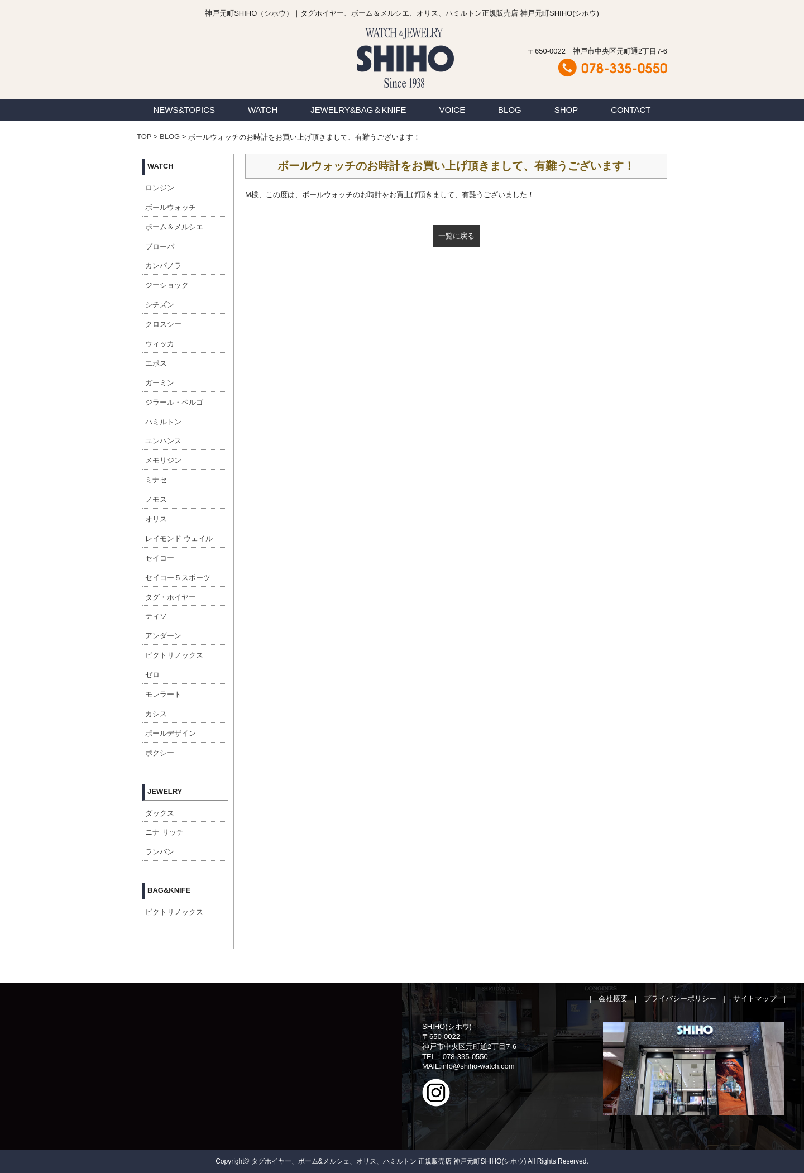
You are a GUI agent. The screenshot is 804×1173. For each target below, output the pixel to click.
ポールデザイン (170, 733)
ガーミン (159, 383)
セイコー (159, 558)
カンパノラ (163, 265)
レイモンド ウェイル (179, 538)
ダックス (159, 813)
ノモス (156, 499)
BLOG (509, 109)
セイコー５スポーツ (177, 577)
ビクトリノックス (174, 655)
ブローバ (159, 246)
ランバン (159, 852)
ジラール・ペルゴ (174, 402)
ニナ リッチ (164, 832)
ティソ (156, 616)
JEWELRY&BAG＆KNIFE (358, 109)
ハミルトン (163, 422)
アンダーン (163, 635)
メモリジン (163, 460)
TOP (144, 136)
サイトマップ (755, 998)
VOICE (452, 109)
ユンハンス (163, 441)
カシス (156, 714)
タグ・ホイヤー (170, 597)
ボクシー (159, 753)
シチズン (159, 304)
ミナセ (156, 480)
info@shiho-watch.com (478, 1066)
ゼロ (152, 675)
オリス (156, 519)
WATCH (262, 109)
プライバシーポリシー (680, 998)
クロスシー (163, 324)
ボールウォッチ (170, 207)
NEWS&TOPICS (184, 109)
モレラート (163, 694)
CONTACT (630, 109)
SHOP (566, 109)
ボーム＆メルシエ (174, 227)
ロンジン (159, 188)
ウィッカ (159, 343)
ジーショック (167, 285)
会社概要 (613, 998)
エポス (156, 363)
